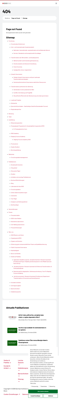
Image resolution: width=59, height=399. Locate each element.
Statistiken (43, 386)
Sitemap (25, 18)
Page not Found (16, 18)
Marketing (51, 386)
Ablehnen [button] (50, 396)
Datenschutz (27, 394)
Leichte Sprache (21, 362)
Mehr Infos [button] (33, 383)
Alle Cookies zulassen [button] (43, 391)
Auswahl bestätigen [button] (35, 396)
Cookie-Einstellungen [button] (12, 394)
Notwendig (34, 386)
